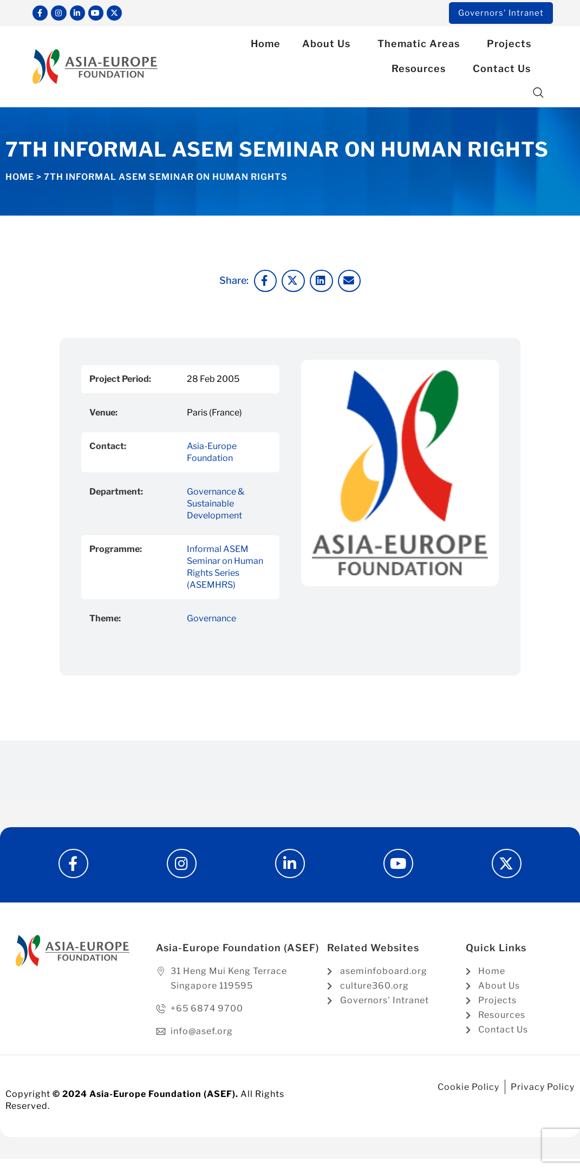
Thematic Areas (421, 45)
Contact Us (504, 70)
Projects (512, 45)
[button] (539, 95)
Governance (211, 620)
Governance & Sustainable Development (215, 505)
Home (266, 45)
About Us (329, 45)
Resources (421, 70)
